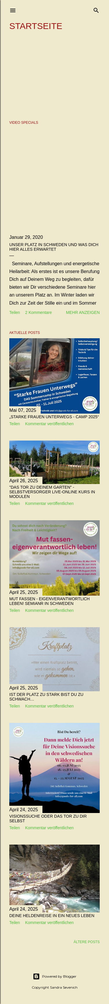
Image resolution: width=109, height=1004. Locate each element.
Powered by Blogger (54, 976)
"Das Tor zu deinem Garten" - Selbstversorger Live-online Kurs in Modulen (52, 492)
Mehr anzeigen (83, 312)
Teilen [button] (14, 312)
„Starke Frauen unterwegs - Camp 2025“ (54, 416)
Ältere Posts (87, 942)
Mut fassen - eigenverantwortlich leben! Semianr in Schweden (49, 601)
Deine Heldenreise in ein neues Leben (51, 915)
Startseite (35, 26)
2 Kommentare (38, 312)
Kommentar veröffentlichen (49, 423)
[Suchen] (96, 9)
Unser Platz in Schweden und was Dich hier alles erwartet (53, 247)
